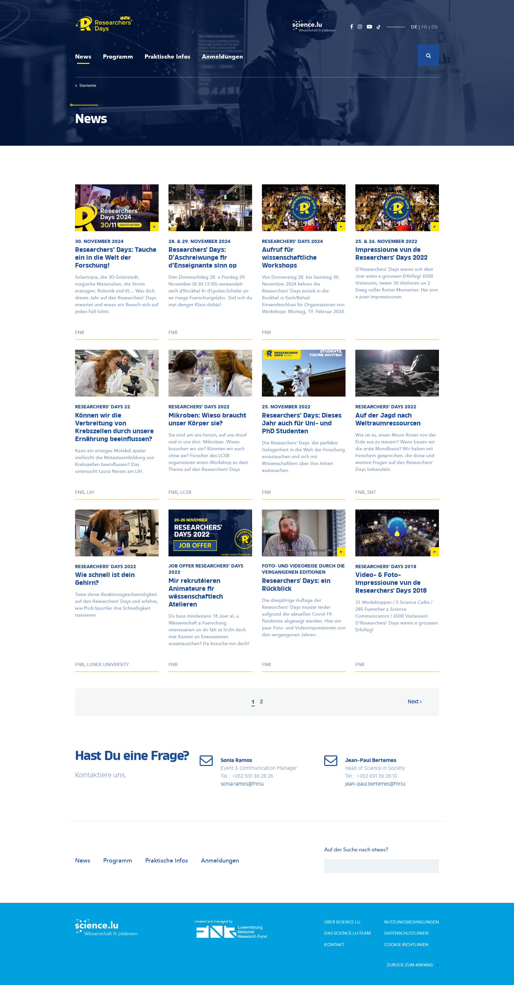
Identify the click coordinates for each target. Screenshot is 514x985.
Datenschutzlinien (406, 933)
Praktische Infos (167, 57)
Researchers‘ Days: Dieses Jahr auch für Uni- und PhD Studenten (302, 424)
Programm (118, 57)
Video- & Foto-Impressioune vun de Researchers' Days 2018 (391, 583)
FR (424, 27)
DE (414, 27)
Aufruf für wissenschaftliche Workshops (289, 258)
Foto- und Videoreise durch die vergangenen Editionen (303, 569)
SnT (371, 492)
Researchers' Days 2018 (385, 567)
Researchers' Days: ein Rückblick (296, 585)
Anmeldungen (222, 57)
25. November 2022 (286, 407)
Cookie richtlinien (406, 945)
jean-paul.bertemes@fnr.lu (375, 784)
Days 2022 (198, 407)
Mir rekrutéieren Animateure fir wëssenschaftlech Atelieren (195, 593)
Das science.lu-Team (347, 933)
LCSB (185, 492)
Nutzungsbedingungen (411, 922)
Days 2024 (292, 241)
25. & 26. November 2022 (386, 241)
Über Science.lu (342, 922)
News (83, 57)
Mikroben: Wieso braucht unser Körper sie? (207, 420)
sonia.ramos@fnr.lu (242, 784)
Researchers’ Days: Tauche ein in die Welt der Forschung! (115, 258)
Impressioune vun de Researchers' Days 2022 (391, 254)
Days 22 (102, 407)
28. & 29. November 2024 (199, 241)
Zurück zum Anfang (413, 965)
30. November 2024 (99, 241)
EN (434, 27)
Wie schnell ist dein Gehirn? (105, 579)
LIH (90, 492)
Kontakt (334, 945)
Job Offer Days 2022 (205, 569)
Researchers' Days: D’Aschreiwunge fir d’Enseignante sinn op (202, 258)
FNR (79, 332)
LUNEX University (108, 664)
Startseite (85, 85)
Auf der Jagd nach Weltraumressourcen (388, 420)
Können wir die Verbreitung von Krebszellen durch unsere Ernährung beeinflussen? (114, 428)
